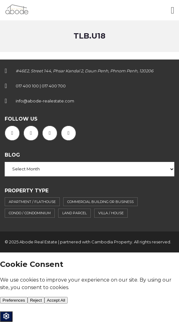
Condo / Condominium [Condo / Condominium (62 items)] (30, 213)
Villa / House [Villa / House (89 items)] (111, 213)
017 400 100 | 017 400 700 (41, 85)
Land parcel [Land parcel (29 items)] (74, 213)
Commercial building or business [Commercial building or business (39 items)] (100, 202)
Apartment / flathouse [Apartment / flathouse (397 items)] (32, 202)
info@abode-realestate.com (45, 100)
